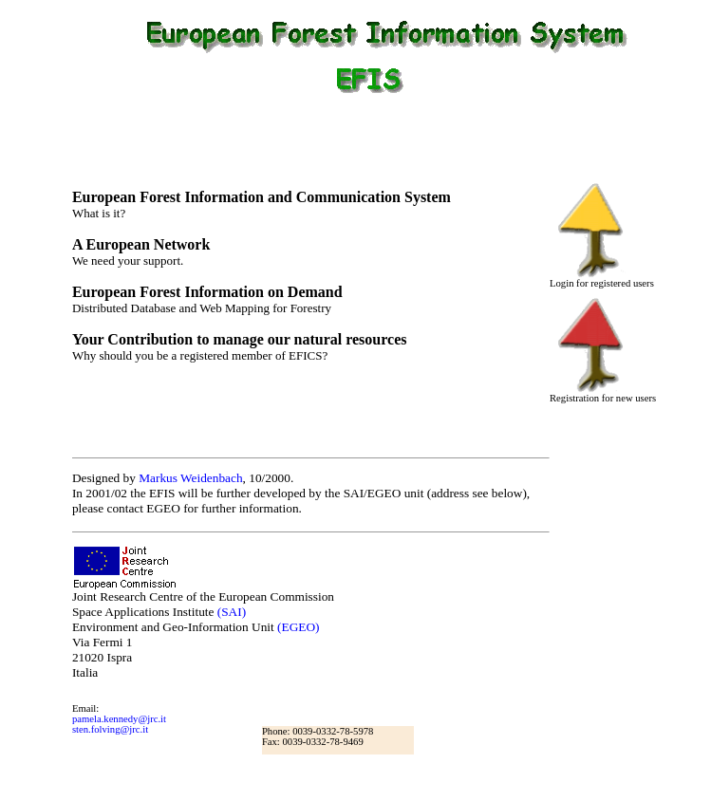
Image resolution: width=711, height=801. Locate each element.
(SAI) (231, 612)
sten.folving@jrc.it (110, 729)
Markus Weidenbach (190, 478)
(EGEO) (298, 627)
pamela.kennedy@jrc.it (119, 719)
